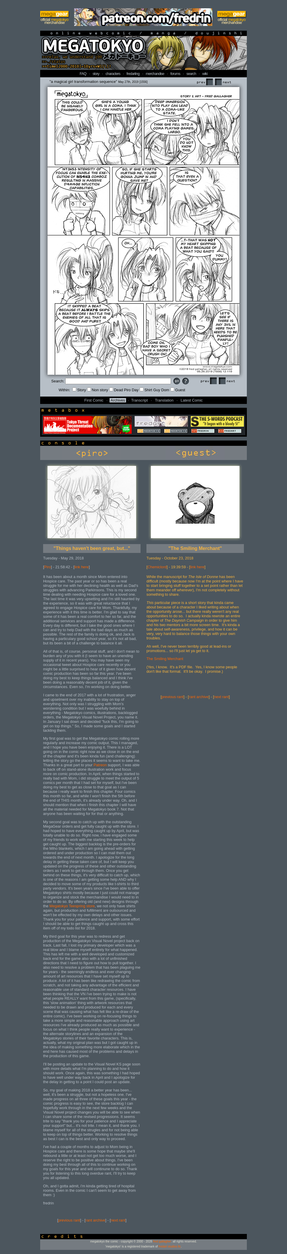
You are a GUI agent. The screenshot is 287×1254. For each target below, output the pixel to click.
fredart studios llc (170, 1246)
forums (175, 73)
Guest (177, 390)
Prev (204, 82)
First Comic (94, 400)
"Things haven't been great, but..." (91, 548)
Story (79, 390)
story (96, 73)
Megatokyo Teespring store (71, 906)
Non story (97, 390)
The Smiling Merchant (164, 659)
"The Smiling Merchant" (195, 548)
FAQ (83, 73)
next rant (118, 1220)
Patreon (100, 765)
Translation (164, 400)
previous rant (69, 1220)
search (191, 73)
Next (223, 82)
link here (81, 567)
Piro (47, 567)
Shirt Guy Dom (154, 390)
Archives (117, 400)
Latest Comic (192, 400)
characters (112, 73)
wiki (204, 73)
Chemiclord (157, 567)
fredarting (132, 73)
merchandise (155, 73)
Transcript (139, 400)
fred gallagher (162, 1241)
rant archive (95, 1220)
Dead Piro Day (123, 390)
